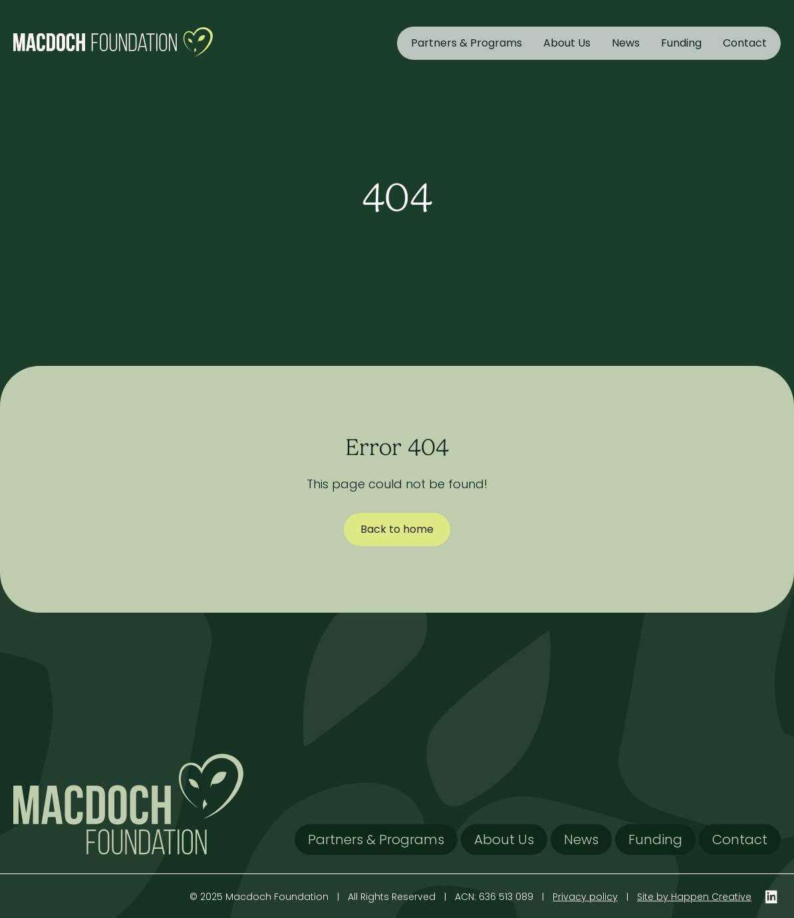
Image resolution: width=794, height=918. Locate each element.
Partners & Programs (466, 43)
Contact (745, 43)
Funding (681, 43)
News (626, 43)
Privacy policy (585, 896)
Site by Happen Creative (694, 896)
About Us (567, 43)
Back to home (397, 529)
